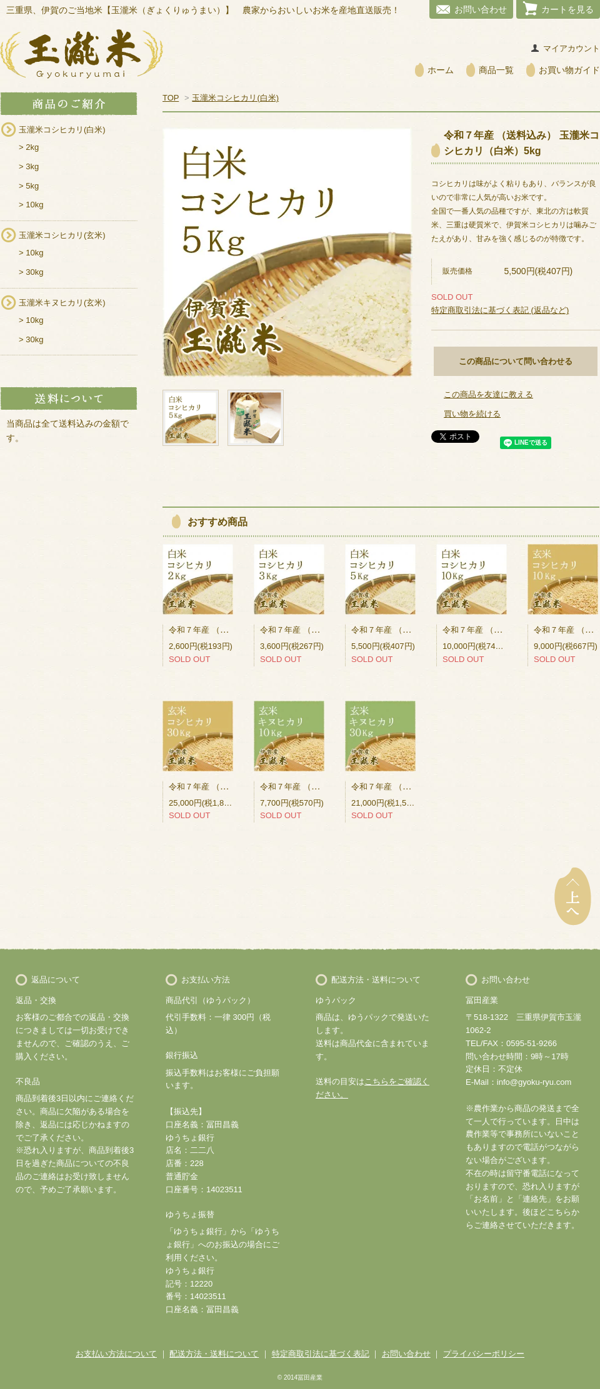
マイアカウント (571, 48)
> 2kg (29, 147)
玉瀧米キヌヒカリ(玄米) (62, 302)
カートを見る (567, 9)
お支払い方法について (116, 1353)
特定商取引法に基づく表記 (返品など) (500, 310)
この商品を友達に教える (488, 394)
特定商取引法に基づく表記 (320, 1353)
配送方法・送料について (214, 1353)
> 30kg (31, 272)
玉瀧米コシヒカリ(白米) (62, 129)
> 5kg (29, 185)
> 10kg (31, 204)
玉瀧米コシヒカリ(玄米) (62, 235)
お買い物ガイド (569, 70)
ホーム (441, 70)
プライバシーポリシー (483, 1353)
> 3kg (29, 166)
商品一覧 (496, 70)
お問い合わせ (480, 9)
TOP (170, 97)
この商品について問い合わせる (515, 361)
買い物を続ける (472, 413)
